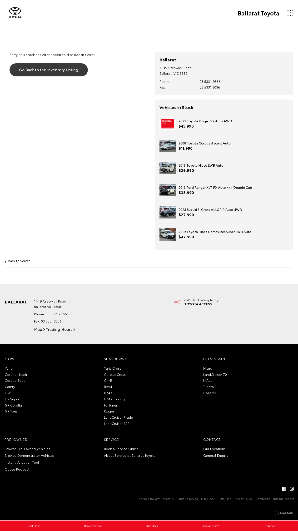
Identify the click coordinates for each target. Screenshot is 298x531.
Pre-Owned (16, 439)
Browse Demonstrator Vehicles (30, 455)
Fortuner (110, 405)
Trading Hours (59, 329)
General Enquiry (215, 455)
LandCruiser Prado (118, 417)
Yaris (8, 368)
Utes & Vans (215, 359)
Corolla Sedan (16, 380)
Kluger (109, 411)
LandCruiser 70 (215, 374)
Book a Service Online (121, 448)
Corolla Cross (115, 374)
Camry (10, 386)
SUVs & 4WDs (117, 359)
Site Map (225, 498)
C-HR (108, 380)
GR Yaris (11, 411)
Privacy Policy (243, 498)
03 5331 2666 (210, 81)
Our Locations (214, 448)
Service (111, 439)
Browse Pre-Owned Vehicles (27, 448)
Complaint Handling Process (274, 498)
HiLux (207, 368)
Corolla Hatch (16, 374)
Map (38, 329)
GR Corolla (13, 405)
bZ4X (108, 392)
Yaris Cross (112, 368)
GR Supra (12, 399)
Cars (10, 359)
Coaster (209, 392)
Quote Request (17, 469)
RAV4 (108, 386)
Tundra (208, 386)
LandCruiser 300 (116, 423)
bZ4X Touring (114, 399)
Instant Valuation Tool (22, 462)
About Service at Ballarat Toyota (129, 455)
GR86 (9, 392)
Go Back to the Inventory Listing (48, 69)
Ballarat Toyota (258, 13)
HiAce (208, 380)
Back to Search (19, 260)
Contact (212, 439)
